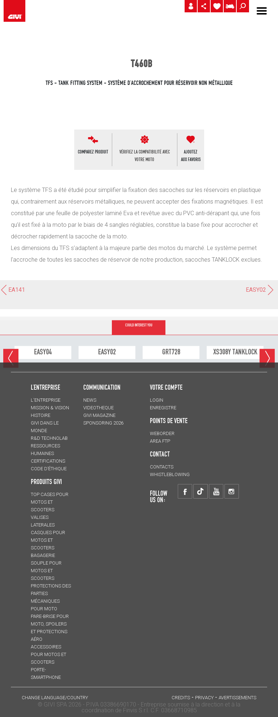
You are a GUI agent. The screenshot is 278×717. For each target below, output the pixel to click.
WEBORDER (162, 433)
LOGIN (156, 400)
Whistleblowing (170, 474)
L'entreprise (45, 400)
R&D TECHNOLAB (49, 438)
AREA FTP (160, 441)
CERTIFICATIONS (48, 461)
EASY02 (260, 290)
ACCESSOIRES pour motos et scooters (48, 654)
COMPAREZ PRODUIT (93, 152)
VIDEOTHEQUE (98, 407)
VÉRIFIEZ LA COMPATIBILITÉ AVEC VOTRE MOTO (144, 155)
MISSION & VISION (50, 407)
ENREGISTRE (163, 407)
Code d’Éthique (49, 468)
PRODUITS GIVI (46, 481)
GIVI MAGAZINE (99, 415)
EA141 (12, 290)
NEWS (89, 400)
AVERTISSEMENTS (237, 697)
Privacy (204, 697)
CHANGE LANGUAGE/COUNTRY (55, 697)
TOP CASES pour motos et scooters (49, 502)
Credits (181, 697)
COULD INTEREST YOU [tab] (138, 342)
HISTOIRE (40, 415)
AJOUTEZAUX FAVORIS (191, 155)
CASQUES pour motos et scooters (48, 540)
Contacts (161, 467)
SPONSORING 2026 (103, 423)
